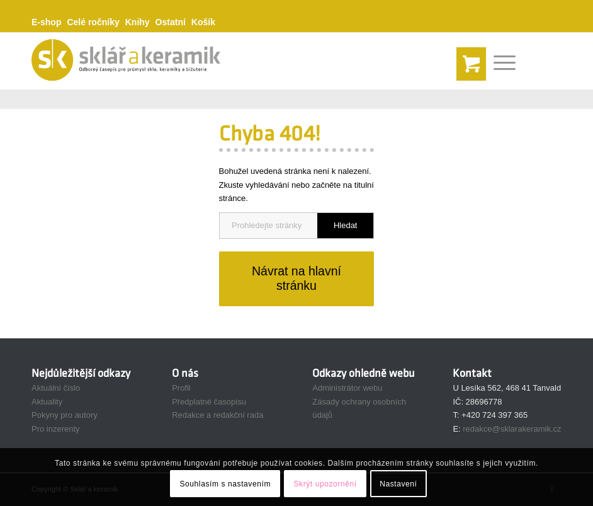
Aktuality (46, 401)
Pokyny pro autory (64, 415)
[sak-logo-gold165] (125, 61)
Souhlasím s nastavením (225, 484)
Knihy (137, 22)
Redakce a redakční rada (217, 415)
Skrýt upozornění (324, 484)
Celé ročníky (93, 22)
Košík (203, 22)
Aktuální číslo (55, 388)
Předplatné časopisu (209, 401)
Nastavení (398, 484)
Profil (181, 388)
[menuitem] (49, 22)
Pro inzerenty (55, 429)
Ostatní (170, 22)
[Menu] (498, 61)
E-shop (46, 22)
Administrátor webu (347, 388)
